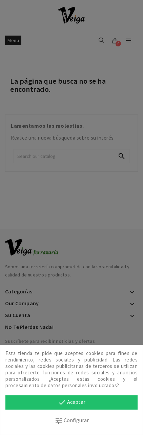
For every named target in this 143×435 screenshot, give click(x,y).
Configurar (72, 421)
